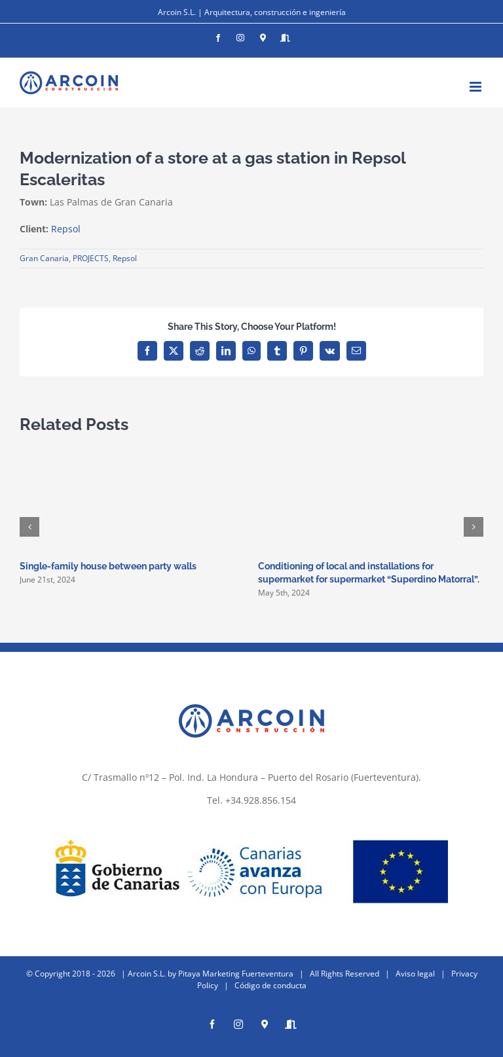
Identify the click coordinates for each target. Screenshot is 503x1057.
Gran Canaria (44, 258)
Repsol (66, 229)
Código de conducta (270, 985)
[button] (29, 527)
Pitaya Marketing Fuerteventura (235, 973)
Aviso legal (415, 973)
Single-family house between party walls (108, 566)
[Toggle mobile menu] (476, 87)
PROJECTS (91, 258)
